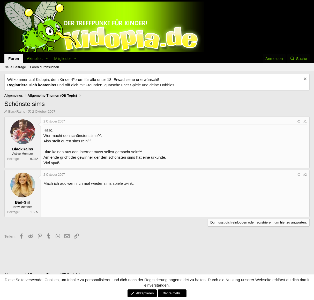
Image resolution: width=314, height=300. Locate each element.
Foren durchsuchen (44, 67)
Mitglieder (62, 58)
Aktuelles (35, 58)
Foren (13, 58)
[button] (46, 58)
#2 (305, 174)
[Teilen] (298, 122)
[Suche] (298, 58)
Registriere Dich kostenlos (31, 85)
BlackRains (16, 111)
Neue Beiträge (15, 67)
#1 (305, 121)
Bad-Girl (22, 202)
